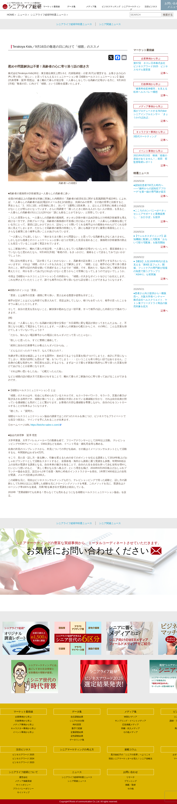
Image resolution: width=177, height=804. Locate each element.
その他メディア (130, 732)
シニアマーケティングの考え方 (131, 9)
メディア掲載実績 (23, 781)
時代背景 (77, 724)
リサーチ (130, 777)
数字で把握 (77, 728)
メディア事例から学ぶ (23, 724)
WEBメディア (130, 717)
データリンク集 (77, 740)
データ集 (71, 6)
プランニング (130, 781)
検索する (168, 14)
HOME (10, 14)
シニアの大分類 (77, 721)
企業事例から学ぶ (23, 717)
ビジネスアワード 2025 (23, 754)
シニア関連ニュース (110, 24)
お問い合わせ (130, 772)
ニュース (22, 14)
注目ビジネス (151, 6)
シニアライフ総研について (23, 772)
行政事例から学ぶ (23, 721)
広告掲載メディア (130, 724)
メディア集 (91, 6)
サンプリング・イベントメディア (130, 721)
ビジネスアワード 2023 (23, 762)
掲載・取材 (130, 785)
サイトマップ (23, 792)
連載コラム (130, 749)
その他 (130, 788)
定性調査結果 (77, 736)
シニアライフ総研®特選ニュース (48, 14)
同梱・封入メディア (130, 728)
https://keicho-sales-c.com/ (44, 424)
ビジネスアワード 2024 (23, 758)
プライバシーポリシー (23, 788)
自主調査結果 (77, 717)
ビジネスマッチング (111, 6)
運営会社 (23, 777)
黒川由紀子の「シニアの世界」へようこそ (130, 754)
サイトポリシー (23, 785)
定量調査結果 (77, 732)
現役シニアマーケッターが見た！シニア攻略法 (130, 758)
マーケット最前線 (51, 6)
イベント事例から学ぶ (23, 732)
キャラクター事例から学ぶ (23, 728)
